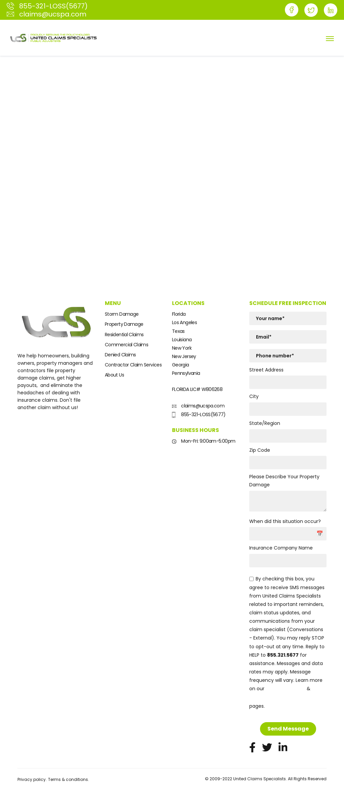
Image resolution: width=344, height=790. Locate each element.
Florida (179, 314)
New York (181, 348)
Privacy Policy (285, 689)
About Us (114, 374)
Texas (178, 331)
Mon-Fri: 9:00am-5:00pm (203, 441)
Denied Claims (120, 354)
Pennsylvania (186, 373)
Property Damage (124, 324)
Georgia (180, 364)
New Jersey (184, 356)
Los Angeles (184, 322)
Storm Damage (121, 314)
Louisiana (181, 339)
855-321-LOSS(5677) (199, 414)
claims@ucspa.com (198, 405)
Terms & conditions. (68, 779)
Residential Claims (124, 334)
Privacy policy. (32, 779)
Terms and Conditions (281, 697)
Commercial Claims (126, 344)
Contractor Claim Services (133, 364)
